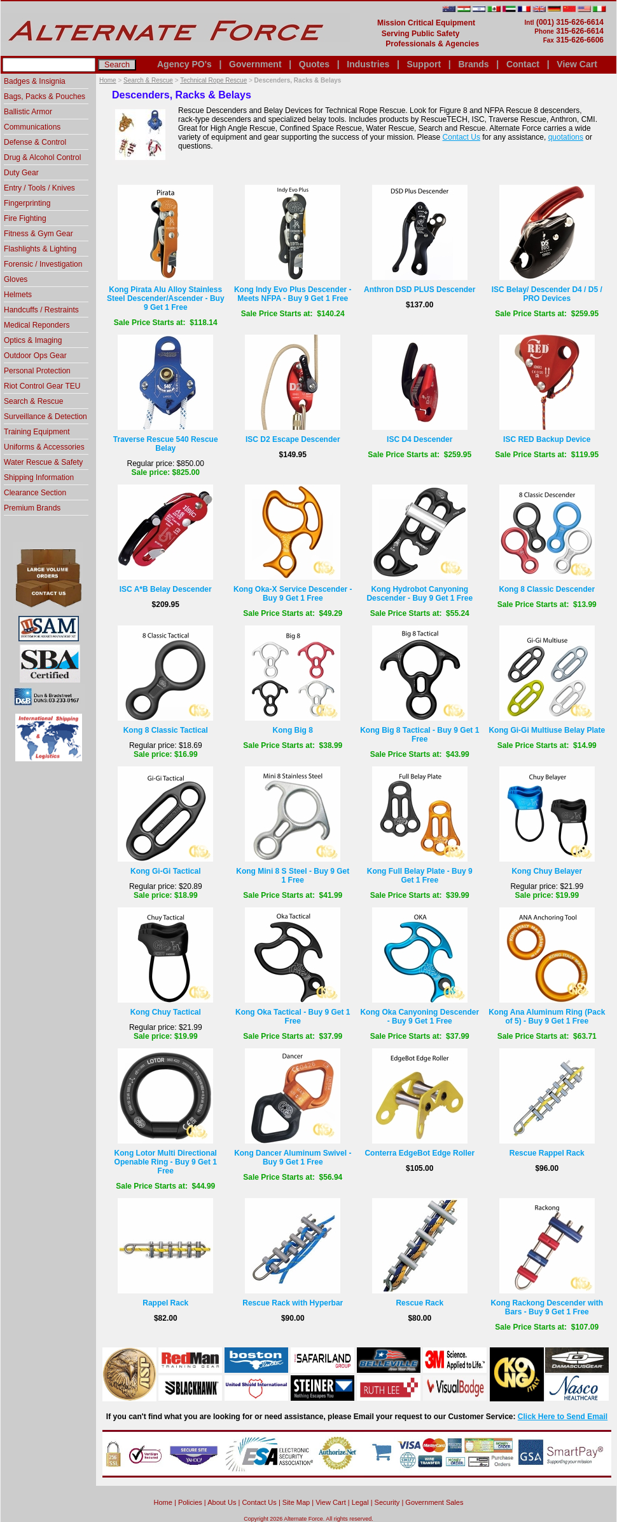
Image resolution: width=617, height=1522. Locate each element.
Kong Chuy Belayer (546, 871)
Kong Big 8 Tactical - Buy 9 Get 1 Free (419, 735)
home (163, 1502)
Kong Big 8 (293, 730)
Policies (190, 1502)
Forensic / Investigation (43, 264)
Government (255, 64)
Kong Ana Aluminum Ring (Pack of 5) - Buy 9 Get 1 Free (547, 1016)
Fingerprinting (27, 203)
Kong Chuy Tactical (165, 1012)
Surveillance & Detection (45, 416)
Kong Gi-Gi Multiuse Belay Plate (547, 730)
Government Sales (434, 1502)
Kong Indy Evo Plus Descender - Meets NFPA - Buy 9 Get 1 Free (293, 294)
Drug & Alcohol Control (42, 157)
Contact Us (461, 137)
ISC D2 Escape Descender (293, 439)
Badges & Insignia (35, 81)
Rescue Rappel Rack (547, 1153)
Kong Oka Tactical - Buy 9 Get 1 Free (292, 1016)
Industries (368, 64)
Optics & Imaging (33, 340)
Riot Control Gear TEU (42, 386)
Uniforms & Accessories (44, 447)
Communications (32, 127)
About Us (221, 1502)
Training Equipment (37, 431)
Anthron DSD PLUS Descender (419, 289)
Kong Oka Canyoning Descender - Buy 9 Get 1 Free (419, 1016)
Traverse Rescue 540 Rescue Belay (165, 444)
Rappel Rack (165, 1302)
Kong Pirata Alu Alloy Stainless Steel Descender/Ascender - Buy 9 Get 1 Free (166, 298)
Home (107, 80)
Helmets (18, 294)
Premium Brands (32, 508)
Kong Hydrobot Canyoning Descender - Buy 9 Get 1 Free (419, 594)
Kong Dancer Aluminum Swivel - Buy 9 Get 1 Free (292, 1157)
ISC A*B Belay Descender (166, 589)
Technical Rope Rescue (213, 80)
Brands (473, 64)
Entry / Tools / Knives (39, 188)
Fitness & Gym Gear (38, 233)
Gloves (15, 279)
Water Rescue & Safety (43, 462)
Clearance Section (35, 492)
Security (387, 1502)
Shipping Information (39, 477)
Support (423, 64)
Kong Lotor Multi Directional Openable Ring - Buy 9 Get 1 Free (165, 1162)
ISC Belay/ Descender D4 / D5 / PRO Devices (547, 294)
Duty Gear (21, 172)
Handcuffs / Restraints (41, 309)
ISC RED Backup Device (546, 439)
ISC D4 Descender (419, 439)
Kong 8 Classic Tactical (165, 730)
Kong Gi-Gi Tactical (165, 871)
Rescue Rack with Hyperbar (292, 1302)
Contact (522, 64)
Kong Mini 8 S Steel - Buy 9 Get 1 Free (292, 875)
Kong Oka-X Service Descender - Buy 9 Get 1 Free (292, 594)
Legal (360, 1502)
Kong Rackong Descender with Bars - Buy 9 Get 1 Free (546, 1307)
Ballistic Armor (28, 111)
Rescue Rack (419, 1302)
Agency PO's (184, 64)
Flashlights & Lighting (40, 248)
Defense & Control (35, 142)
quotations (565, 137)
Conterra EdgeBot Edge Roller (419, 1153)
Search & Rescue (148, 80)
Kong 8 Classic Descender (547, 589)
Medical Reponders (36, 325)
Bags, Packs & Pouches (44, 96)
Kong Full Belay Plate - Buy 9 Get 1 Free (420, 875)
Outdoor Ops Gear (35, 355)
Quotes (314, 64)
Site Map (296, 1502)
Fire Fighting (25, 218)
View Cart (577, 64)
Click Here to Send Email (562, 1416)
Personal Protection (37, 370)
